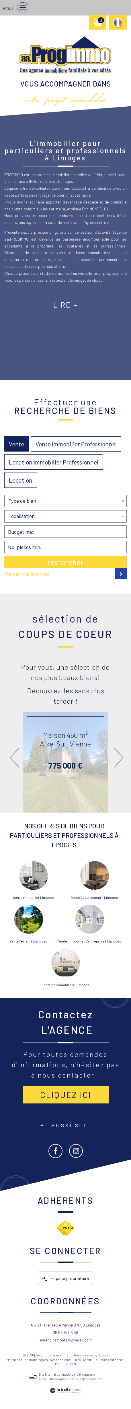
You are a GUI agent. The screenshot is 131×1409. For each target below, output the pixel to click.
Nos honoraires (60, 1360)
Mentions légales (36, 1360)
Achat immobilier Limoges (33, 897)
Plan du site (14, 1360)
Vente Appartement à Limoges (94, 897)
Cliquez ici (65, 1094)
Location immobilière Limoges (66, 984)
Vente (16, 444)
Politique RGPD (65, 1364)
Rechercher (65, 562)
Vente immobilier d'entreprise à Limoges (89, 941)
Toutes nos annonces (108, 1360)
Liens (77, 1360)
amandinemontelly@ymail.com (66, 1339)
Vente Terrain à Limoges (28, 941)
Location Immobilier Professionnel (53, 462)
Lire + (65, 304)
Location (20, 480)
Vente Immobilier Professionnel (76, 444)
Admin (87, 1360)
